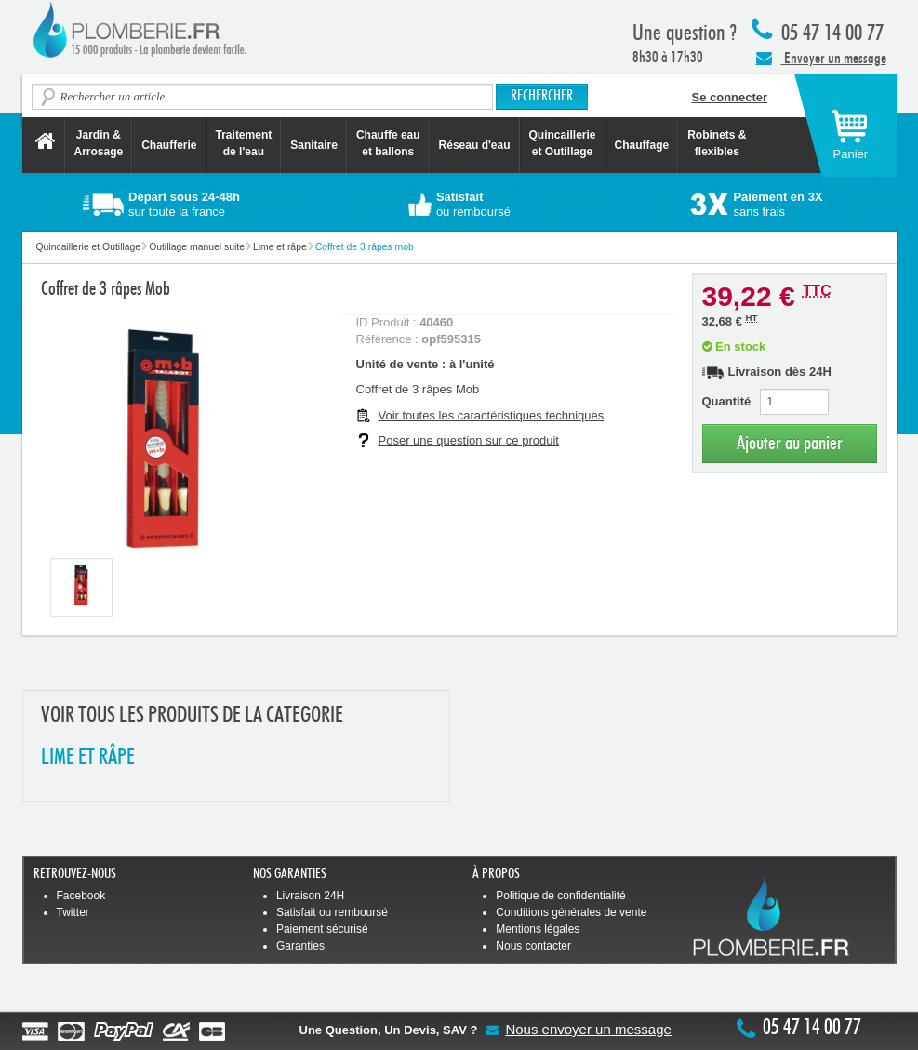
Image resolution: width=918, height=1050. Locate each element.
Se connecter (730, 97)
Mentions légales (537, 929)
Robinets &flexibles (716, 143)
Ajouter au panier (790, 443)
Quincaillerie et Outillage (562, 143)
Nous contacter (533, 945)
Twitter (73, 912)
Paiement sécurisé (322, 929)
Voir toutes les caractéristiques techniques (492, 415)
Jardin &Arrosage (99, 143)
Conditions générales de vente (571, 912)
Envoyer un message (821, 57)
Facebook (81, 895)
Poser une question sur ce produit (469, 440)
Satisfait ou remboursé (332, 912)
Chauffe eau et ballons (388, 143)
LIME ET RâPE (88, 757)
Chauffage (642, 145)
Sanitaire (314, 145)
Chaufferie (168, 145)
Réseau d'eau (475, 145)
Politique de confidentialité (560, 895)
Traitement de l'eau (244, 143)
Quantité (727, 401)
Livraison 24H (310, 895)
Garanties (300, 945)
